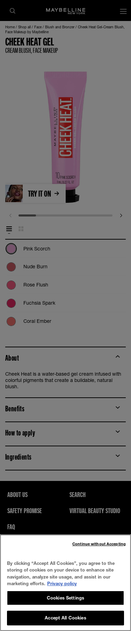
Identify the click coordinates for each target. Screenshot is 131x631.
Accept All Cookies (65, 618)
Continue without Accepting (99, 543)
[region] (65, 582)
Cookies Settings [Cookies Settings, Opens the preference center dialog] (65, 598)
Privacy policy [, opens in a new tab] (62, 583)
